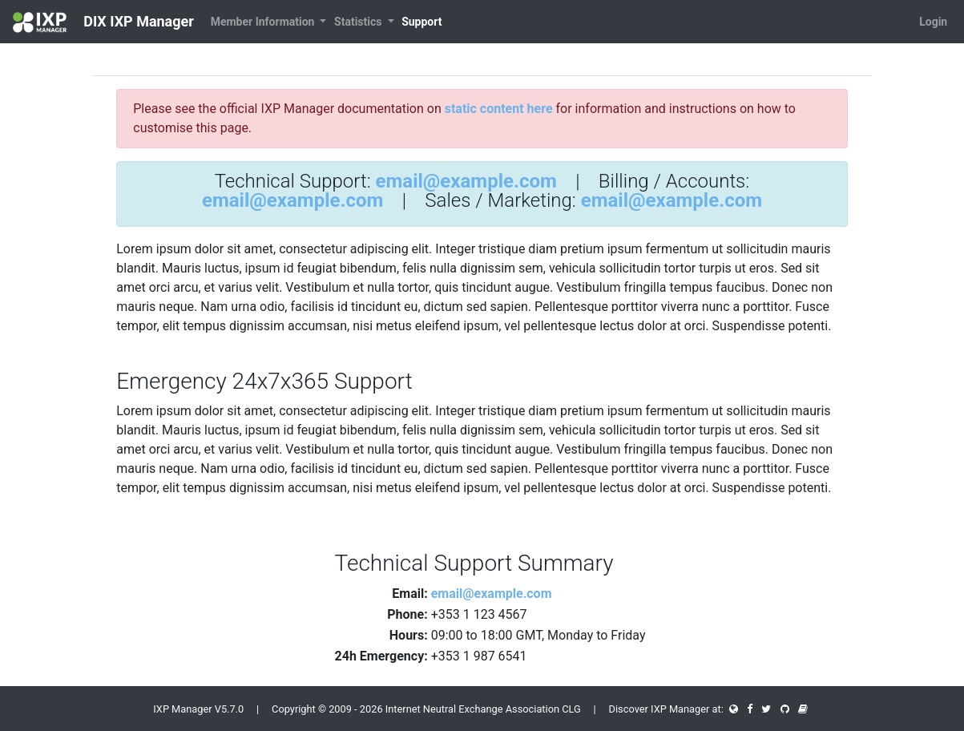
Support (421, 21)
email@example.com (466, 181)
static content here (499, 108)
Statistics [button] (359, 21)
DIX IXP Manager (103, 22)
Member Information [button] (264, 21)
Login (933, 21)
